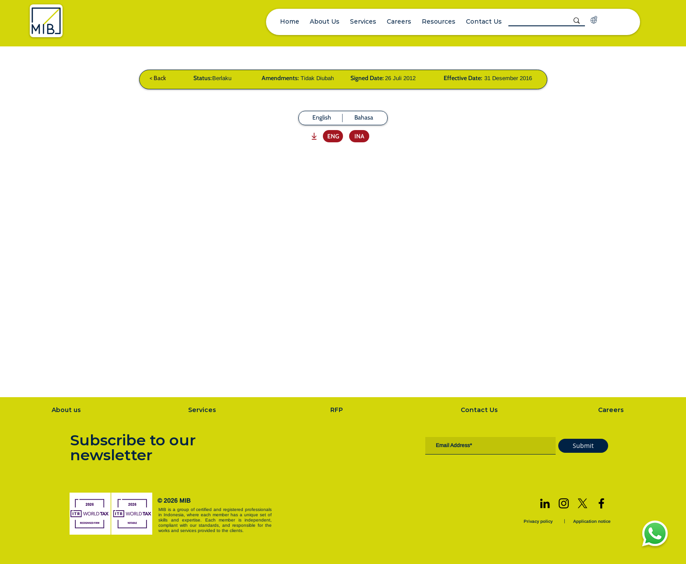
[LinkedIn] (545, 503)
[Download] (313, 136)
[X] (582, 503)
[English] (322, 118)
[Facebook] (601, 503)
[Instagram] (563, 503)
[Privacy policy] (539, 521)
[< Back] (157, 77)
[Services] (203, 410)
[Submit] (583, 446)
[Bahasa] (364, 118)
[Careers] (612, 410)
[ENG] (333, 136)
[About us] (67, 410)
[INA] (359, 136)
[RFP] (337, 410)
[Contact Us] (480, 410)
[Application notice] (593, 521)
